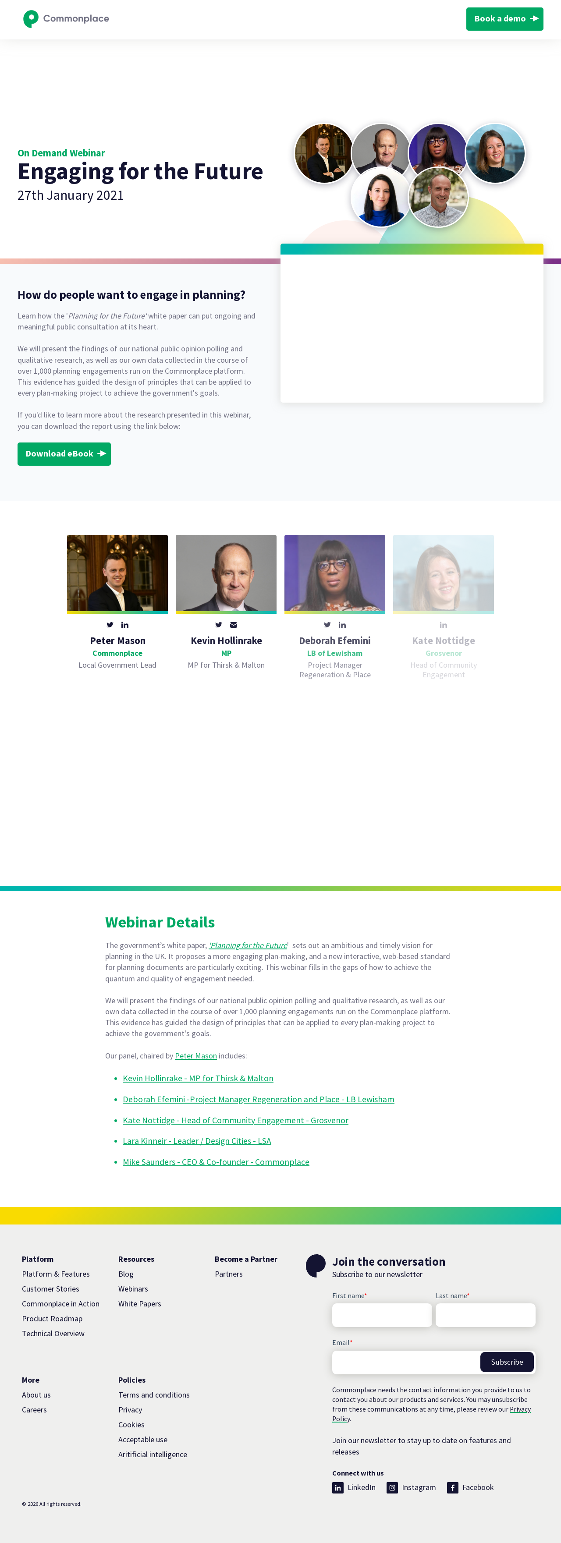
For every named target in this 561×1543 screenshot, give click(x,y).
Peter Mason (196, 1056)
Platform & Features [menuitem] (56, 1274)
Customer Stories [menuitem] (50, 1289)
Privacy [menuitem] (130, 1410)
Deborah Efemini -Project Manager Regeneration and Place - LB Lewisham (258, 1099)
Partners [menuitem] (229, 1274)
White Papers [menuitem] (139, 1304)
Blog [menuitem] (126, 1274)
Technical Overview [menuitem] (53, 1333)
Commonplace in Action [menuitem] (60, 1304)
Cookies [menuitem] (131, 1424)
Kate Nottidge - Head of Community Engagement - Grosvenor (235, 1120)
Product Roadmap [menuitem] (52, 1318)
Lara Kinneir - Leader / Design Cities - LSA (197, 1141)
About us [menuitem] (36, 1395)
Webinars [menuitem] (133, 1289)
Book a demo (500, 18)
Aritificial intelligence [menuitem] (152, 1454)
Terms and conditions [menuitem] (154, 1395)
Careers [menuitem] (34, 1410)
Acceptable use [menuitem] (142, 1439)
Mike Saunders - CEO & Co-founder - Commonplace (216, 1162)
